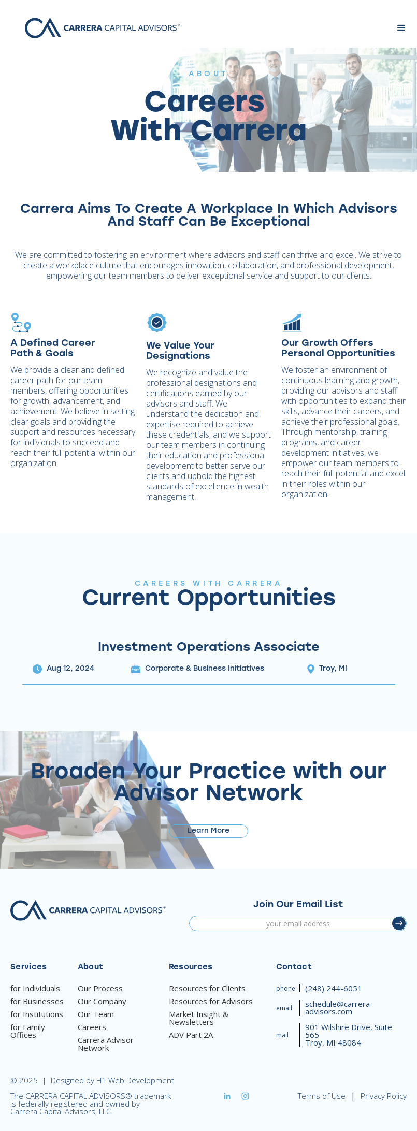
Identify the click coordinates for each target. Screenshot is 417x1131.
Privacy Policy (384, 1096)
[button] (401, 28)
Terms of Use (322, 1096)
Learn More (208, 831)
